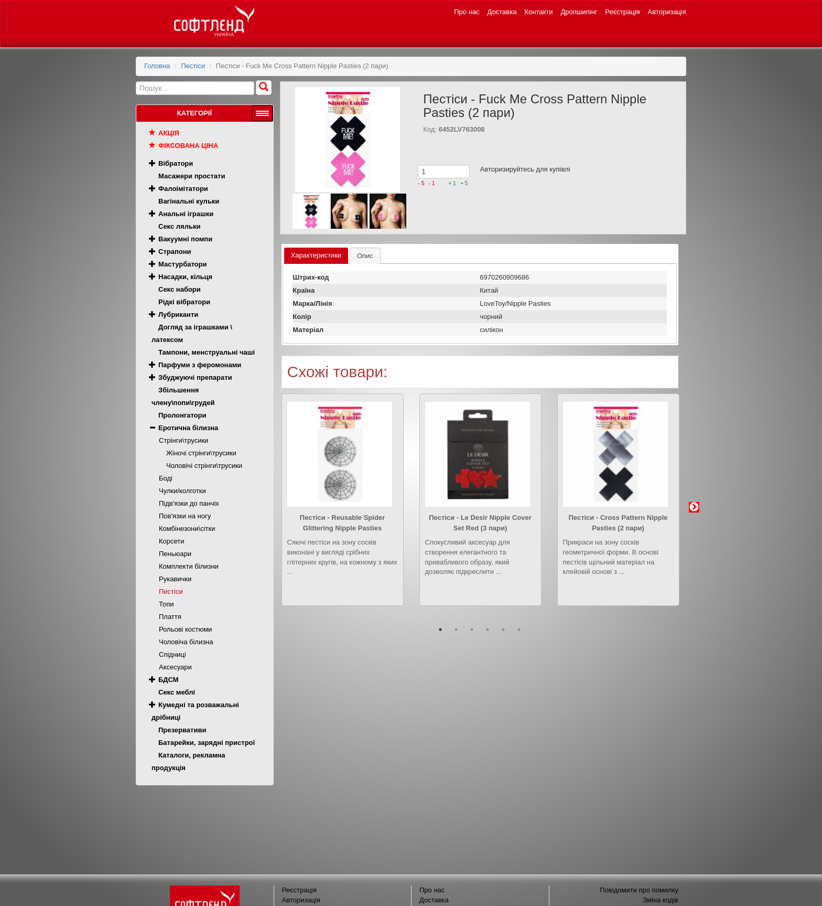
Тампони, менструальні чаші (206, 352)
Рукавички (175, 579)
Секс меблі (176, 692)
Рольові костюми (185, 629)
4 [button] (487, 629)
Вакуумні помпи (185, 239)
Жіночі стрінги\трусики (201, 453)
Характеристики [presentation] (316, 255)
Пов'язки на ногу (185, 516)
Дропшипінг (579, 12)
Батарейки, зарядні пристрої (206, 743)
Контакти (538, 12)
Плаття (170, 617)
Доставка (502, 12)
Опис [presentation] (365, 256)
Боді (165, 478)
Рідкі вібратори (184, 302)
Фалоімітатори (183, 189)
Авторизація (667, 12)
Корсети (172, 541)
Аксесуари (175, 667)
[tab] (316, 256)
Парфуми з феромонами (199, 365)
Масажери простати (191, 176)
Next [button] (694, 507)
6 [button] (519, 629)
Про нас (466, 12)
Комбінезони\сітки (187, 528)
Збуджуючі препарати (195, 377)
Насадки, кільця (185, 277)
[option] (343, 507)
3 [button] (472, 629)
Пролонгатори (182, 415)
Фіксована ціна (188, 146)
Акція (168, 133)
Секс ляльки (179, 226)
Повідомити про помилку (639, 890)
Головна (157, 66)
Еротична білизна (188, 428)
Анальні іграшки (185, 214)
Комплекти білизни (189, 566)
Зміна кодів (660, 900)
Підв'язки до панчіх (189, 503)
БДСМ (168, 680)
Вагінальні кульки (188, 201)
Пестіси (193, 66)
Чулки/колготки (182, 491)
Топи (166, 604)
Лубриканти (178, 314)
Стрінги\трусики (183, 440)
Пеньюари (175, 554)
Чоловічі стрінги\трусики (204, 466)
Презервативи (182, 730)
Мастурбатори (182, 264)
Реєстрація (622, 12)
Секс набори (179, 289)
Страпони (174, 251)
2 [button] (456, 629)
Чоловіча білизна (186, 642)
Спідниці (172, 654)
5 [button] (503, 629)
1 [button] (440, 629)
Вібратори (175, 163)
